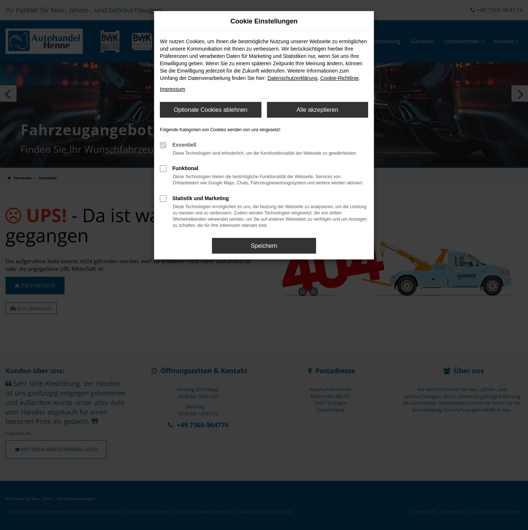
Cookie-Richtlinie (339, 78)
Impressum (172, 89)
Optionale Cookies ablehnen (210, 110)
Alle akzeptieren (317, 110)
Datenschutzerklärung (292, 78)
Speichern (264, 246)
